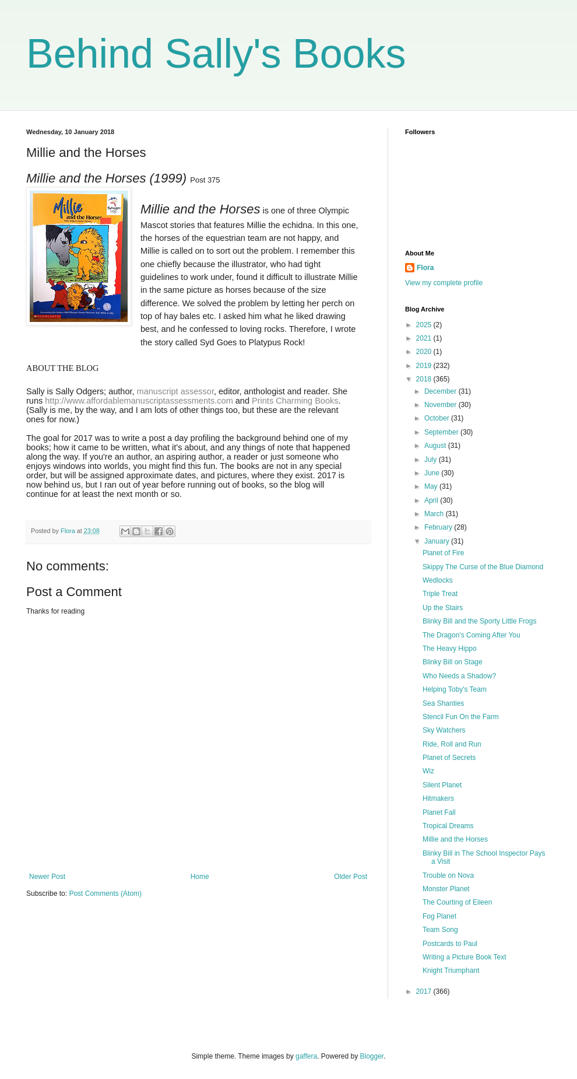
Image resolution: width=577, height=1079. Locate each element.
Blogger (372, 1056)
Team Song (440, 930)
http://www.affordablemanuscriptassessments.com (139, 400)
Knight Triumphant (451, 970)
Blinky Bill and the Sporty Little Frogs (479, 621)
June (432, 473)
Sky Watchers (444, 730)
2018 (425, 379)
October (437, 418)
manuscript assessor (174, 391)
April (432, 500)
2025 (425, 325)
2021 (425, 338)
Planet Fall (439, 812)
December (441, 391)
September (442, 432)
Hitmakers (438, 798)
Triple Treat (440, 594)
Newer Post (47, 877)
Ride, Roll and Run (452, 744)
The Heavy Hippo (450, 648)
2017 (425, 991)
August (436, 446)
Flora (425, 268)
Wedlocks (438, 580)
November (441, 405)
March (435, 514)
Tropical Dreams (448, 826)
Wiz (428, 771)
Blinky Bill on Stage (453, 662)
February (439, 527)
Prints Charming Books (295, 400)
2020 (425, 352)
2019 (425, 366)
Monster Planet (446, 889)
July (431, 460)
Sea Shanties (443, 703)
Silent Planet (442, 785)
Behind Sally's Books (216, 53)
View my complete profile (444, 283)
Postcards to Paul (450, 944)
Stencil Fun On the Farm (461, 717)
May (431, 486)
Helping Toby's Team (455, 689)
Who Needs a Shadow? (459, 676)
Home (200, 877)
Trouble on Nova (448, 875)
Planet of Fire (443, 553)
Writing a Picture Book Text (464, 957)
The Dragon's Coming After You (471, 635)
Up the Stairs (443, 608)
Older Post (350, 877)
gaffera (306, 1056)
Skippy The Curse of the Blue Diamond (483, 567)
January (437, 541)
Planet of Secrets (449, 758)
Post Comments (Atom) (105, 893)
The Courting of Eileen (457, 902)
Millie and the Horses (455, 839)
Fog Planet (439, 916)
